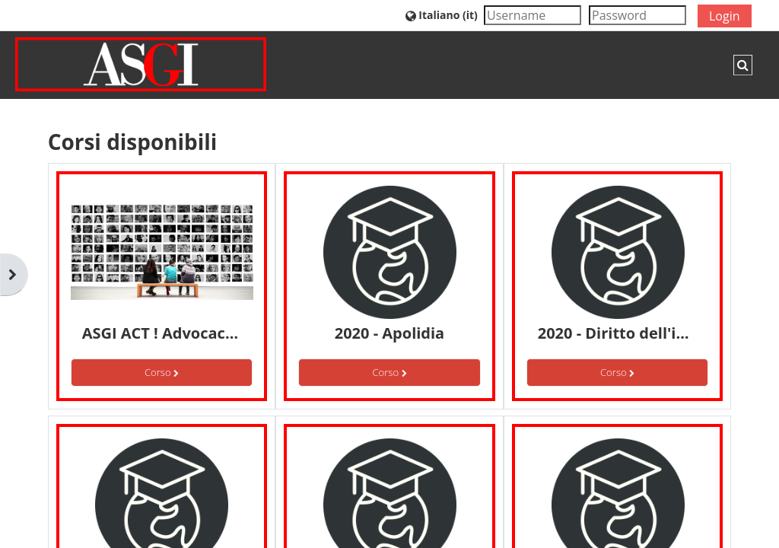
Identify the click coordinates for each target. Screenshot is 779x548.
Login (724, 16)
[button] (441, 15)
